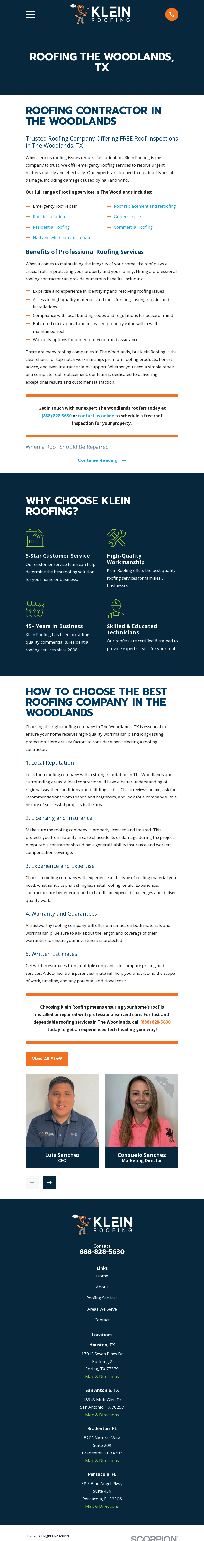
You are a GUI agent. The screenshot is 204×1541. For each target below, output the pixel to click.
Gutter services (128, 216)
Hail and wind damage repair (62, 237)
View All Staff (47, 1060)
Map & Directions (102, 1377)
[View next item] (49, 1183)
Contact (102, 1321)
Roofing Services (102, 1299)
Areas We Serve (102, 1310)
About (102, 1288)
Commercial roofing (133, 227)
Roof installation (49, 216)
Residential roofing (51, 227)
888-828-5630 (102, 1253)
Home (102, 1277)
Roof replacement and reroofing (145, 206)
